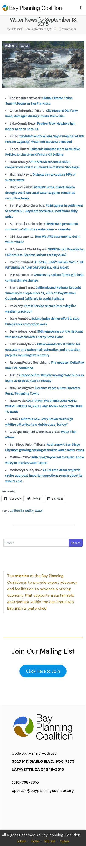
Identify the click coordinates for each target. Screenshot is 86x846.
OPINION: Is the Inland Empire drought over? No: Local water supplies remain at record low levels (40, 192)
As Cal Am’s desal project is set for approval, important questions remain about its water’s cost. (43, 475)
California (17, 510)
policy (29, 510)
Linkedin (21, 841)
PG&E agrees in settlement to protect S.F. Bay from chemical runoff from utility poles (44, 211)
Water (24, 45)
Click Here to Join (43, 671)
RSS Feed (49, 841)
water (39, 510)
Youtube (64, 841)
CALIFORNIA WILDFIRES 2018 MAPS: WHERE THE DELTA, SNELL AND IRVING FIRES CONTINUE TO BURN (44, 406)
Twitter (35, 841)
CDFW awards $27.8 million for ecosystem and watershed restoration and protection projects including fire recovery (42, 349)
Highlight (11, 45)
